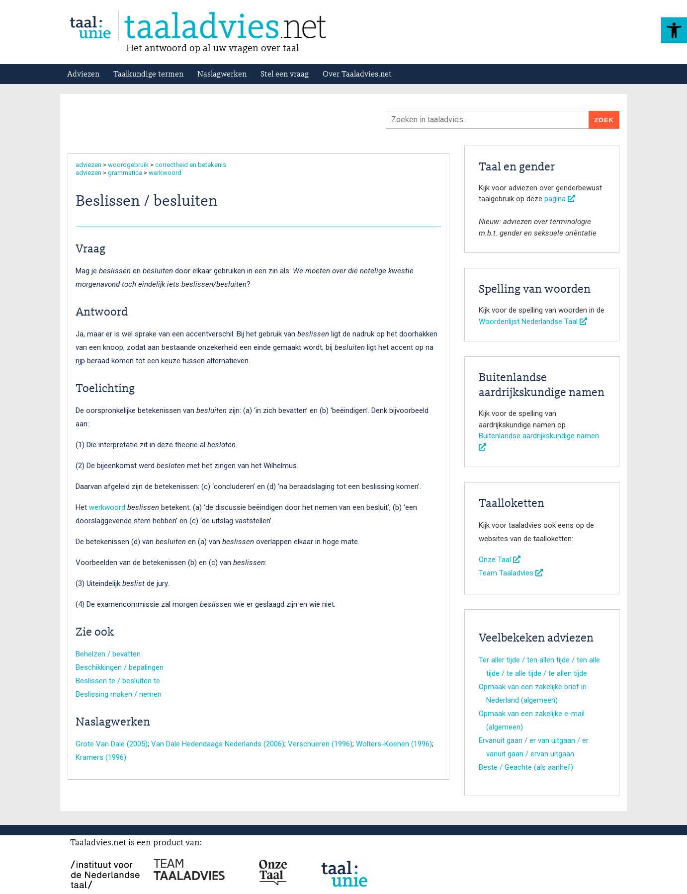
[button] (674, 30)
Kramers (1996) (101, 757)
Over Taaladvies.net (357, 75)
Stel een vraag (284, 75)
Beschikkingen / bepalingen (120, 667)
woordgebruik (128, 164)
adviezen (88, 164)
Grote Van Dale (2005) (112, 743)
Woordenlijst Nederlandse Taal (533, 321)
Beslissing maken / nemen (119, 694)
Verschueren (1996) (320, 743)
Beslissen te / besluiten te (118, 680)
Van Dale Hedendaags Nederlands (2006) (217, 743)
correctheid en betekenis (190, 164)
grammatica (125, 172)
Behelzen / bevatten (108, 654)
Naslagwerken (222, 75)
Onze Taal (499, 559)
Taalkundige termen (148, 75)
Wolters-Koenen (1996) (394, 743)
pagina (559, 198)
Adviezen (83, 75)
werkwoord (165, 172)
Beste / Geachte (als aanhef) (526, 767)
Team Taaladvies (511, 573)
